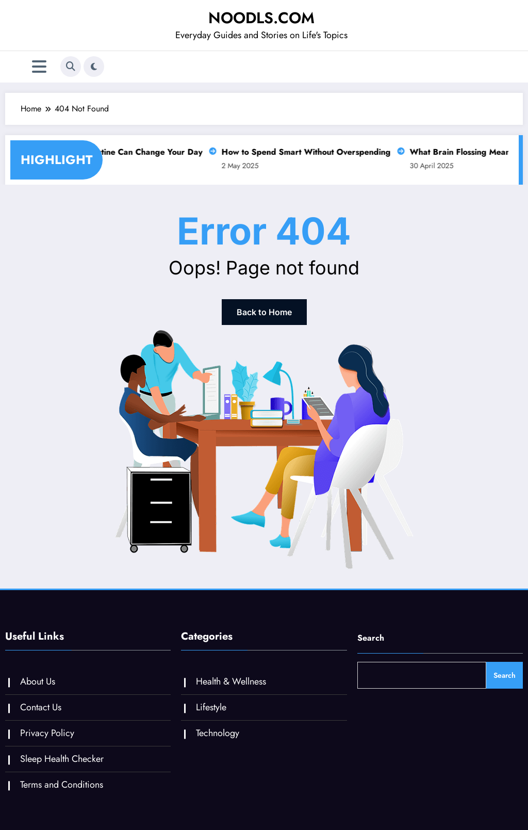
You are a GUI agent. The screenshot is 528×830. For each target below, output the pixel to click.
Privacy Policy (47, 733)
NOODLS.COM (261, 18)
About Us (37, 681)
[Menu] (39, 67)
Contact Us (40, 707)
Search (370, 638)
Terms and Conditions (61, 784)
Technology (217, 733)
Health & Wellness (231, 681)
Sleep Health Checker (62, 759)
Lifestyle (211, 707)
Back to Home (264, 312)
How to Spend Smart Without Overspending (303, 152)
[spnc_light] (94, 66)
